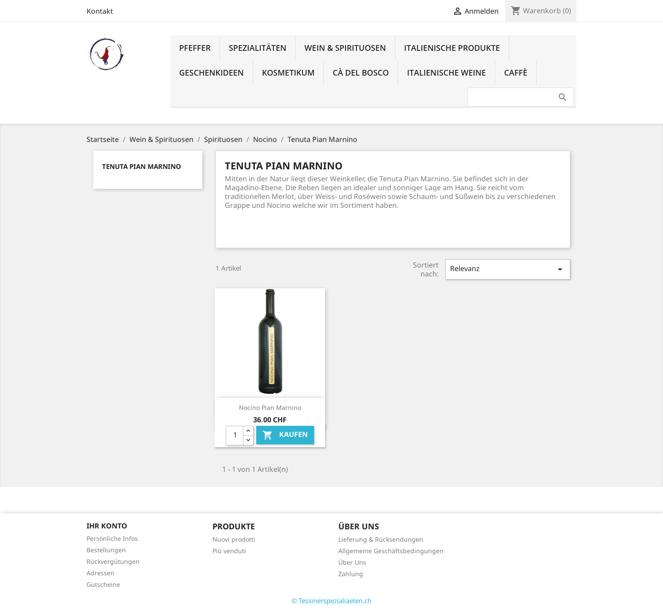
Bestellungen (106, 550)
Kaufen (285, 434)
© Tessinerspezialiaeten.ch (331, 600)
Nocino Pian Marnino (270, 407)
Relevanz (507, 269)
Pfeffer (195, 47)
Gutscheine (103, 584)
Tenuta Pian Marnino (141, 166)
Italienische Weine (446, 72)
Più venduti (229, 551)
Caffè (515, 72)
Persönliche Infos (112, 538)
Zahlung (350, 574)
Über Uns (352, 562)
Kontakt (100, 11)
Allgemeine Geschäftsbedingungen (390, 551)
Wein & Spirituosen (345, 47)
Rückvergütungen (113, 561)
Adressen (100, 573)
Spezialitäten (257, 47)
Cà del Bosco (361, 72)
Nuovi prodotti (233, 539)
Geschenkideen (211, 72)
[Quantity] (234, 435)
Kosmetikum (288, 72)
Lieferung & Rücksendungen (380, 539)
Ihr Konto (107, 526)
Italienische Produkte (452, 47)
